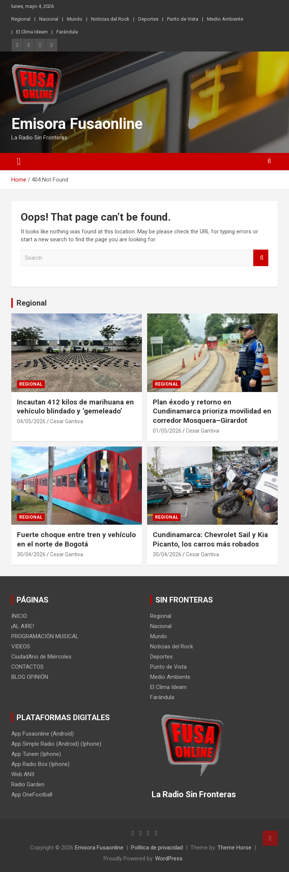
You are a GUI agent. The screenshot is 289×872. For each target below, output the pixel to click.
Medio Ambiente (225, 19)
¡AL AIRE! (22, 626)
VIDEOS (20, 646)
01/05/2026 (167, 431)
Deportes (148, 19)
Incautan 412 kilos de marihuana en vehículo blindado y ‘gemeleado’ (75, 407)
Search (260, 258)
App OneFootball (31, 794)
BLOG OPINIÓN (29, 677)
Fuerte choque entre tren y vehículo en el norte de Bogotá (76, 539)
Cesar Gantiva (66, 421)
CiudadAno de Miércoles (41, 656)
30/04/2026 (31, 554)
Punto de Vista (182, 19)
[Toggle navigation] (18, 161)
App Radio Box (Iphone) (40, 764)
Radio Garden (27, 784)
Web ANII (22, 774)
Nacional (48, 19)
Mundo (74, 19)
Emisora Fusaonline (77, 124)
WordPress (169, 858)
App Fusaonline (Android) (42, 733)
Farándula (67, 32)
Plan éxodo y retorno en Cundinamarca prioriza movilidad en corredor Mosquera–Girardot (212, 411)
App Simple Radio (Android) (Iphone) (56, 743)
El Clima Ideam (32, 32)
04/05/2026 (31, 421)
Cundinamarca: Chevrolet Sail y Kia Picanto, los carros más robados (210, 539)
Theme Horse (234, 847)
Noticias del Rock (110, 19)
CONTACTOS (27, 666)
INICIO (19, 616)
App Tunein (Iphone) (36, 754)
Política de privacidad (157, 847)
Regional (20, 19)
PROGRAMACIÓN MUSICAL (45, 636)
